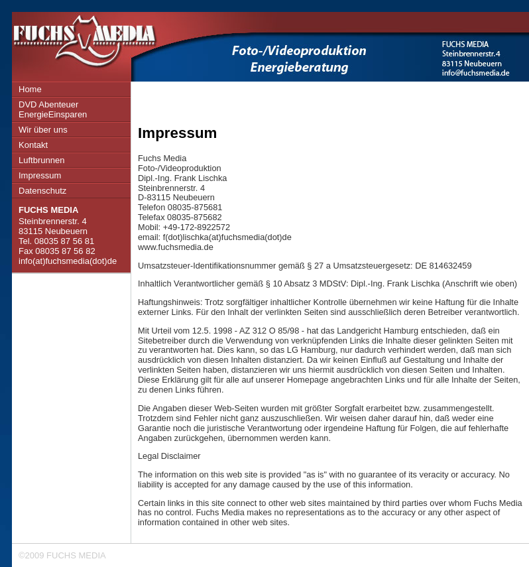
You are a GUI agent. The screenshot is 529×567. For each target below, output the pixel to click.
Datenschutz (42, 191)
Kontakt (33, 145)
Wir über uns (43, 130)
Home (30, 89)
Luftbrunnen (41, 160)
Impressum (40, 175)
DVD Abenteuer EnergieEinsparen (53, 109)
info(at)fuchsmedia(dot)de (68, 261)
